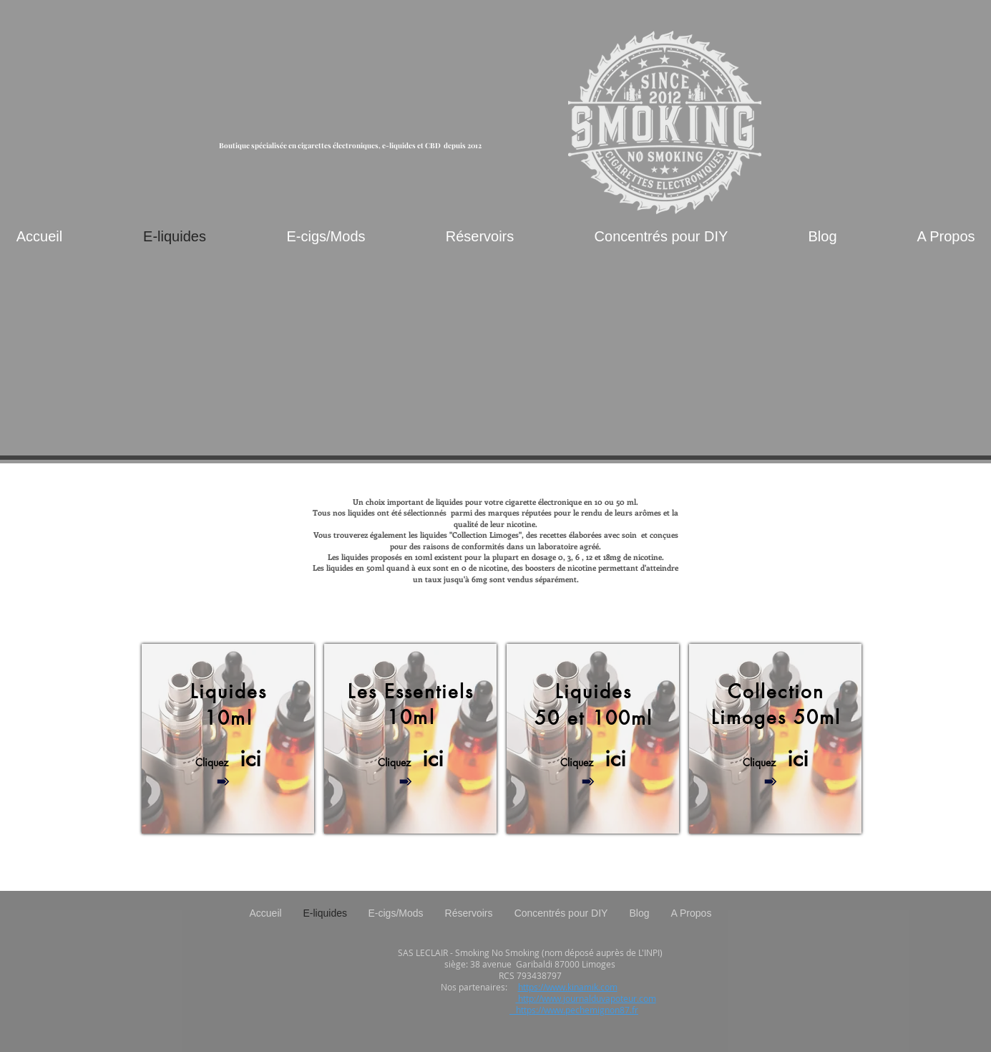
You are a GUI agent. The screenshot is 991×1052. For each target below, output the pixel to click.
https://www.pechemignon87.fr (573, 1009)
